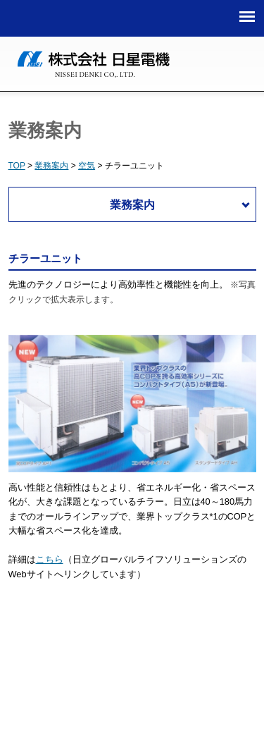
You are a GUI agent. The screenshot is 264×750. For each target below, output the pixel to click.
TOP (16, 166)
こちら (49, 559)
